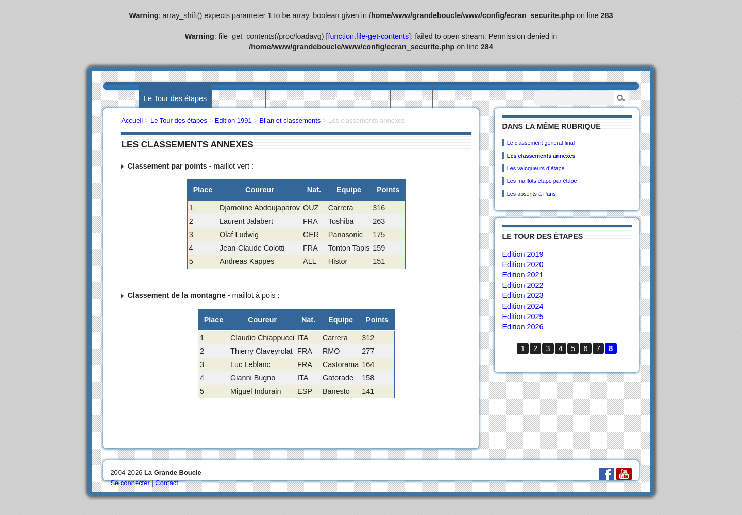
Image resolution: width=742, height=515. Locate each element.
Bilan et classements (290, 120)
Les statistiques (295, 98)
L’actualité (411, 98)
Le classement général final (541, 143)
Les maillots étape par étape (542, 181)
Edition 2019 (522, 254)
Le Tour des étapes (175, 98)
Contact (166, 483)
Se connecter (129, 483)
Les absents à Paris (531, 194)
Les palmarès (238, 98)
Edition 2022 (522, 285)
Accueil (122, 98)
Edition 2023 (522, 295)
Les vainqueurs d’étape (536, 168)
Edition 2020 (522, 264)
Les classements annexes (541, 156)
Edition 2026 (522, 327)
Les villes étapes (358, 98)
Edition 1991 (233, 120)
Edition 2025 (522, 316)
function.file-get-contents (368, 36)
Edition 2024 (522, 306)
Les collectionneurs (469, 98)
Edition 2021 (522, 275)
